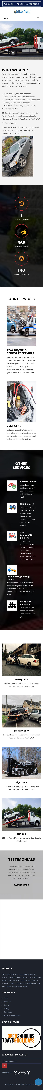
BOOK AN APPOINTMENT (28, 4)
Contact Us (7, 1012)
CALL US (8, 4)
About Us (6, 1001)
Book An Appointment (11, 1015)
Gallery (5, 1008)
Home (5, 998)
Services (6, 1005)
